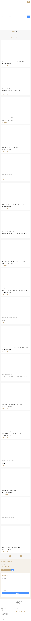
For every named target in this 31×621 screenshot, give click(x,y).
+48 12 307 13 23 (5, 566)
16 (16, 556)
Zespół (2, 610)
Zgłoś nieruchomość (4, 615)
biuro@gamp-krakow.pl (19, 605)
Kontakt (2, 612)
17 (18, 556)
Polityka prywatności (4, 613)
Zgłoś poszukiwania (4, 614)
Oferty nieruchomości (4, 608)
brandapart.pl (14, 619)
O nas (2, 609)
